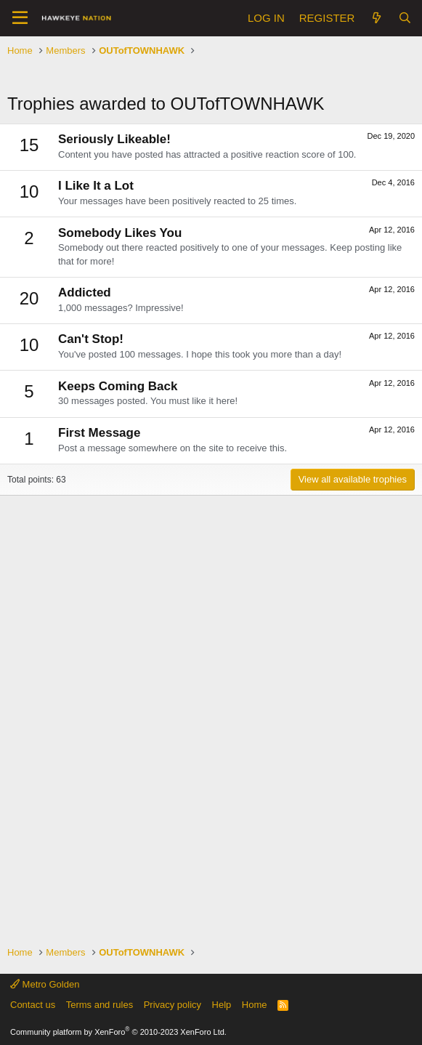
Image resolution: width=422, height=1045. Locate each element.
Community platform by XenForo (118, 1032)
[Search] (405, 17)
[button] (20, 18)
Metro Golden (44, 984)
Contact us (32, 1004)
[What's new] (376, 17)
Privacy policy (172, 1004)
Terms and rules (99, 1004)
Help (222, 1004)
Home (254, 1004)
